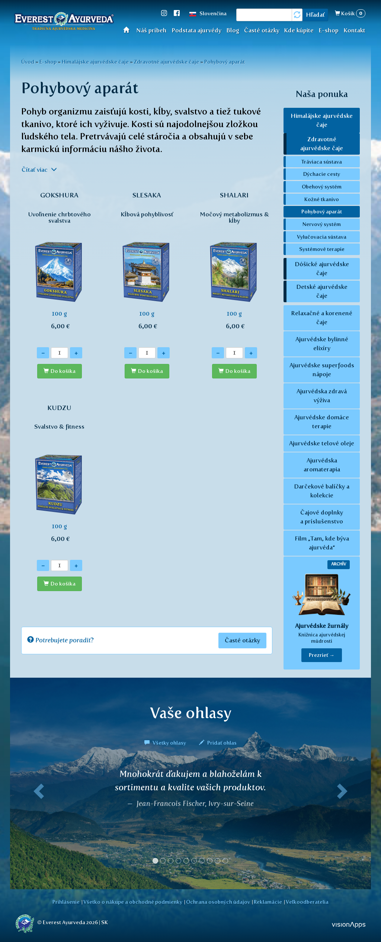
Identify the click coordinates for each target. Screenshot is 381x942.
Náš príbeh (151, 30)
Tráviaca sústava (321, 162)
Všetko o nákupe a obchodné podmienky (132, 902)
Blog (232, 30)
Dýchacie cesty (321, 174)
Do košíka (63, 371)
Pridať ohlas (218, 743)
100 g (59, 264)
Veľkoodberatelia (307, 902)
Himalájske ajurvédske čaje (95, 62)
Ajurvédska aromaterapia (322, 465)
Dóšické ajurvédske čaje (322, 269)
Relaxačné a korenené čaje (321, 318)
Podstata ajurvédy (196, 30)
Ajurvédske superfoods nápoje (321, 370)
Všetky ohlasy (165, 743)
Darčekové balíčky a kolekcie (321, 491)
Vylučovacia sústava (321, 237)
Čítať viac (39, 169)
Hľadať (315, 14)
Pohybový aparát (224, 62)
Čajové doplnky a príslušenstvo (321, 517)
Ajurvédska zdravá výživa (322, 396)
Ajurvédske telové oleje (321, 443)
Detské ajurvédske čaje (322, 291)
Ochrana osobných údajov (218, 902)
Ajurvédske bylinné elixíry (321, 344)
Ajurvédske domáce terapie (321, 422)
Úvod (128, 29)
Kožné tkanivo (321, 199)
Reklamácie (268, 902)
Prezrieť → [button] (321, 655)
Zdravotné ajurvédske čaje (166, 62)
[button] (37, 819)
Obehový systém (322, 187)
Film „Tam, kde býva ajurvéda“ (322, 543)
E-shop (328, 30)
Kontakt (354, 30)
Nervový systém (321, 224)
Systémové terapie (322, 249)
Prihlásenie (66, 902)
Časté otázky (261, 30)
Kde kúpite (299, 30)
